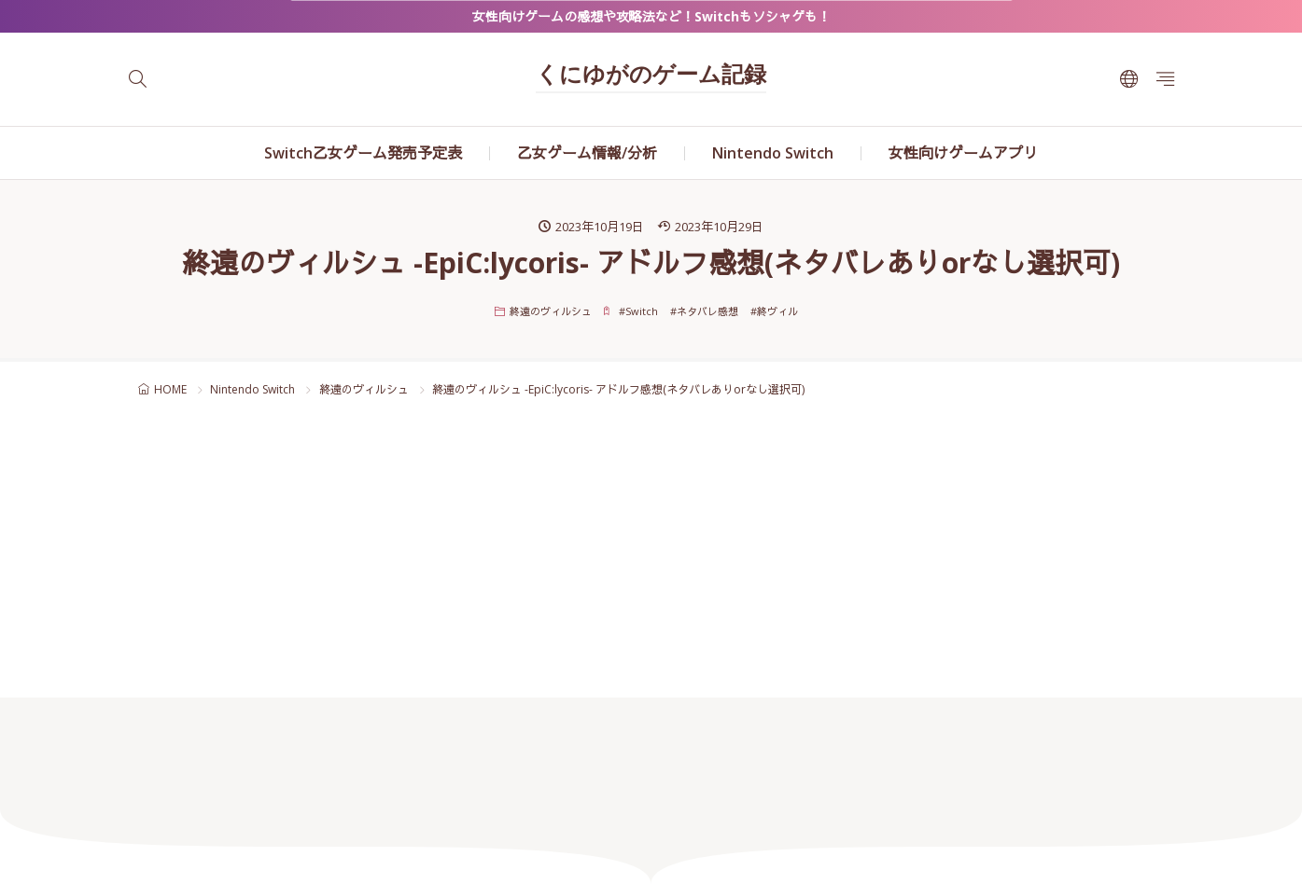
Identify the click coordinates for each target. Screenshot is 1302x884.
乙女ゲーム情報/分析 (587, 153)
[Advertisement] (651, 557)
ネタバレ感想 (707, 311)
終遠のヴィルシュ (551, 311)
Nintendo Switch (772, 153)
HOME (170, 389)
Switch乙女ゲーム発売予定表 (363, 153)
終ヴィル (777, 311)
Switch (641, 311)
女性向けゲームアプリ (963, 153)
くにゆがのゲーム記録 (651, 76)
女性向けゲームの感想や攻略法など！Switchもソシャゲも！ (651, 16)
